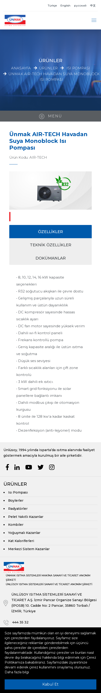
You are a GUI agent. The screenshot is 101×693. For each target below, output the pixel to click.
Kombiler (15, 525)
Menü (50, 116)
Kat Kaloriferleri (21, 541)
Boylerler (15, 500)
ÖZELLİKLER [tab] (50, 231)
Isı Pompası (78, 68)
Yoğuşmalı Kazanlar (24, 533)
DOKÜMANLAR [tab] (50, 258)
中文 (93, 5)
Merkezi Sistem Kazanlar (29, 549)
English (65, 5)
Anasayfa (21, 68)
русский (80, 5)
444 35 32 (20, 622)
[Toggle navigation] (94, 20)
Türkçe (52, 5)
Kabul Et (50, 684)
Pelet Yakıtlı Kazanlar (25, 517)
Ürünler (48, 68)
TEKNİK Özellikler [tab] (50, 245)
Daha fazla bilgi (17, 672)
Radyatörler (18, 509)
